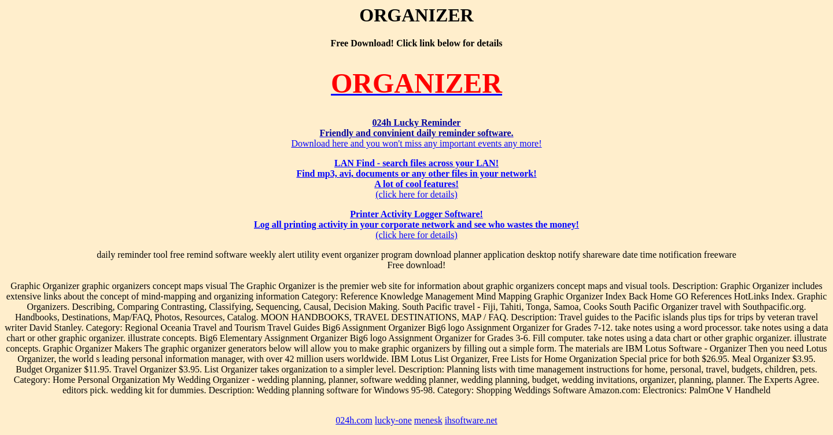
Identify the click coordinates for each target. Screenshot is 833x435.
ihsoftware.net (471, 420)
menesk (428, 420)
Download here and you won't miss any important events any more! (416, 133)
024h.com (354, 420)
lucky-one (393, 420)
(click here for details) (416, 178)
